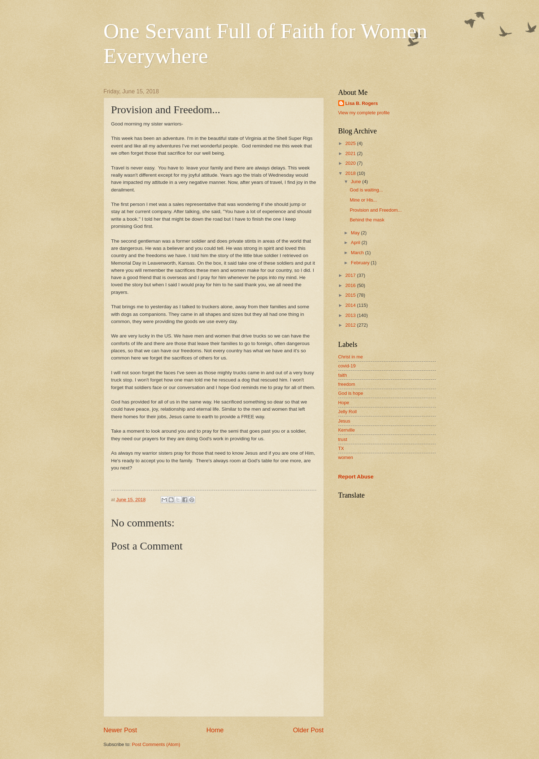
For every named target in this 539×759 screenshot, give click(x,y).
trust (342, 439)
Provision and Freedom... (376, 210)
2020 (351, 163)
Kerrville (346, 430)
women (345, 457)
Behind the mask (367, 219)
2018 (351, 173)
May (356, 232)
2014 (351, 305)
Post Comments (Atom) (156, 744)
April (356, 242)
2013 (351, 315)
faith (342, 375)
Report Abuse (356, 476)
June (356, 181)
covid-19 (347, 366)
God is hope (350, 393)
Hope (343, 402)
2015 (351, 295)
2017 (351, 275)
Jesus (344, 421)
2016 (351, 285)
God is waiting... (366, 190)
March (358, 252)
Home (214, 730)
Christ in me (350, 356)
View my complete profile (364, 112)
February (361, 262)
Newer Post (120, 730)
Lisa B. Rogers (361, 103)
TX (341, 448)
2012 (351, 325)
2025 (351, 143)
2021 (351, 153)
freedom (346, 384)
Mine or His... (363, 200)
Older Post (308, 730)
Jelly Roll (347, 411)
